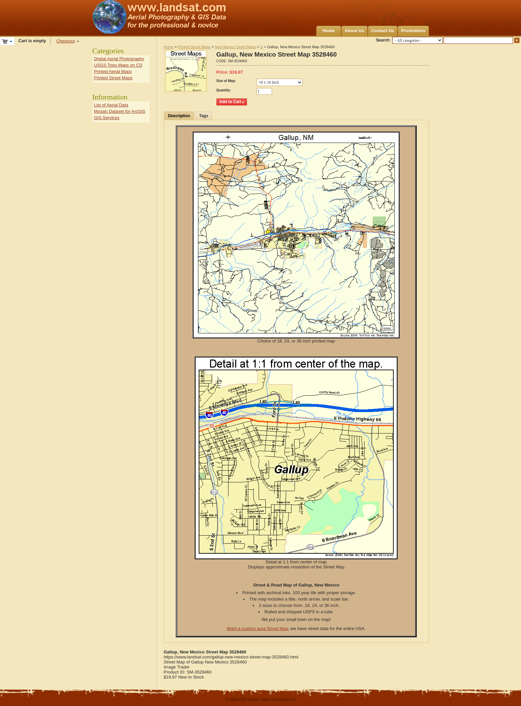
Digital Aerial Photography (119, 58)
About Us (354, 30)
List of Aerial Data (111, 104)
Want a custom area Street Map (257, 628)
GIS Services (107, 117)
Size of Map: (226, 81)
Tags (203, 115)
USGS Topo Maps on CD (118, 65)
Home (329, 30)
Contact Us (382, 30)
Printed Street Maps (194, 47)
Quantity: (223, 90)
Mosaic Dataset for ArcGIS (119, 111)
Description (179, 115)
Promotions (413, 30)
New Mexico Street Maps (235, 47)
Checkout (65, 41)
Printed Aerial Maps (113, 71)
